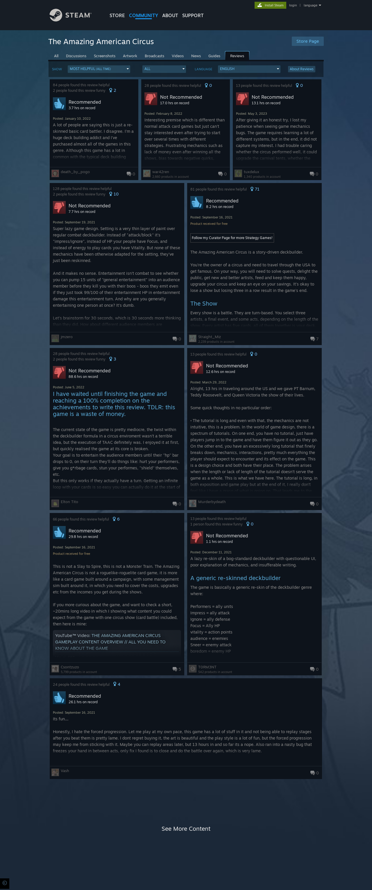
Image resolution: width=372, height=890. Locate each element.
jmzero (67, 336)
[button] (99, 69)
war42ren (160, 171)
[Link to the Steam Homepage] (75, 19)
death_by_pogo (75, 171)
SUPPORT (193, 15)
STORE (117, 15)
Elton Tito (69, 501)
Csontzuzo (70, 667)
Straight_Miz (209, 336)
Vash (65, 770)
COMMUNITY (143, 15)
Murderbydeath (212, 501)
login (293, 5)
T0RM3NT (207, 667)
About (170, 15)
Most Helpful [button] (90, 69)
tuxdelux (251, 171)
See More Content (186, 828)
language (310, 5)
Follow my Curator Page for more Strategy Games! (232, 238)
